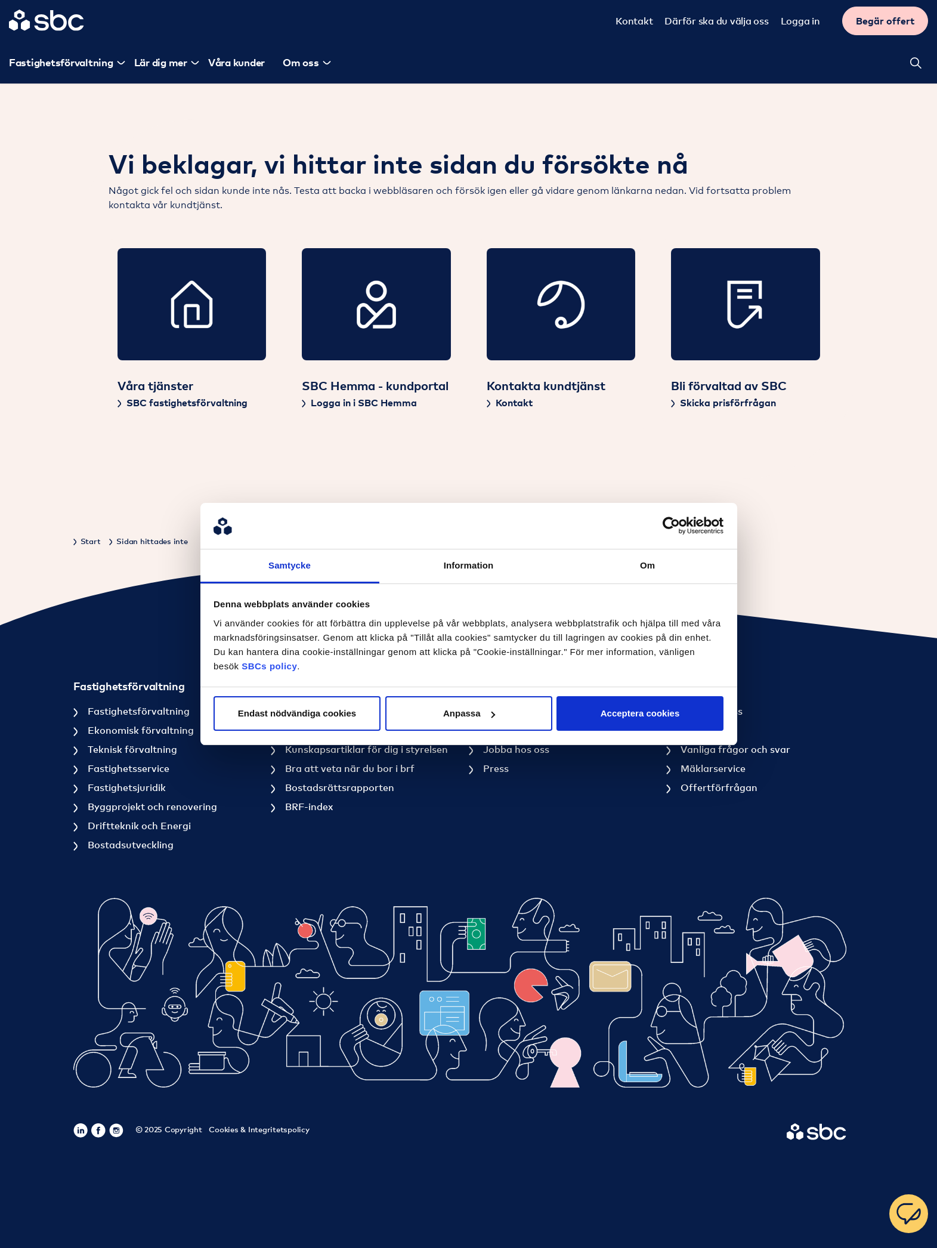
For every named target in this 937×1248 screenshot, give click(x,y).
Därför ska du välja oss (718, 21)
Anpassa (469, 713)
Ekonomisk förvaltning (139, 730)
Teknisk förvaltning (131, 749)
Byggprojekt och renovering (151, 807)
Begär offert (887, 21)
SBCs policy (269, 666)
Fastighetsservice (127, 768)
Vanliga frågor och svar (734, 749)
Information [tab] (469, 565)
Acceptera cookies (640, 713)
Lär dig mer (158, 62)
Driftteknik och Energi (138, 826)
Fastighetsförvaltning (137, 711)
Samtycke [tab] (289, 565)
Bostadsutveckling (129, 845)
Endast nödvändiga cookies (297, 713)
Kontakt (635, 21)
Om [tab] (647, 565)
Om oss (299, 62)
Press (495, 768)
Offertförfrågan (717, 787)
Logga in (802, 21)
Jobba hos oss (515, 749)
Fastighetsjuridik (125, 787)
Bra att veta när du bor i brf (349, 768)
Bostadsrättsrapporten (338, 787)
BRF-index (308, 807)
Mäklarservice (712, 768)
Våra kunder (234, 62)
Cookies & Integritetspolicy (259, 1129)
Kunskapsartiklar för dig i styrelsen (365, 749)
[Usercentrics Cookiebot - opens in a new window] (671, 526)
